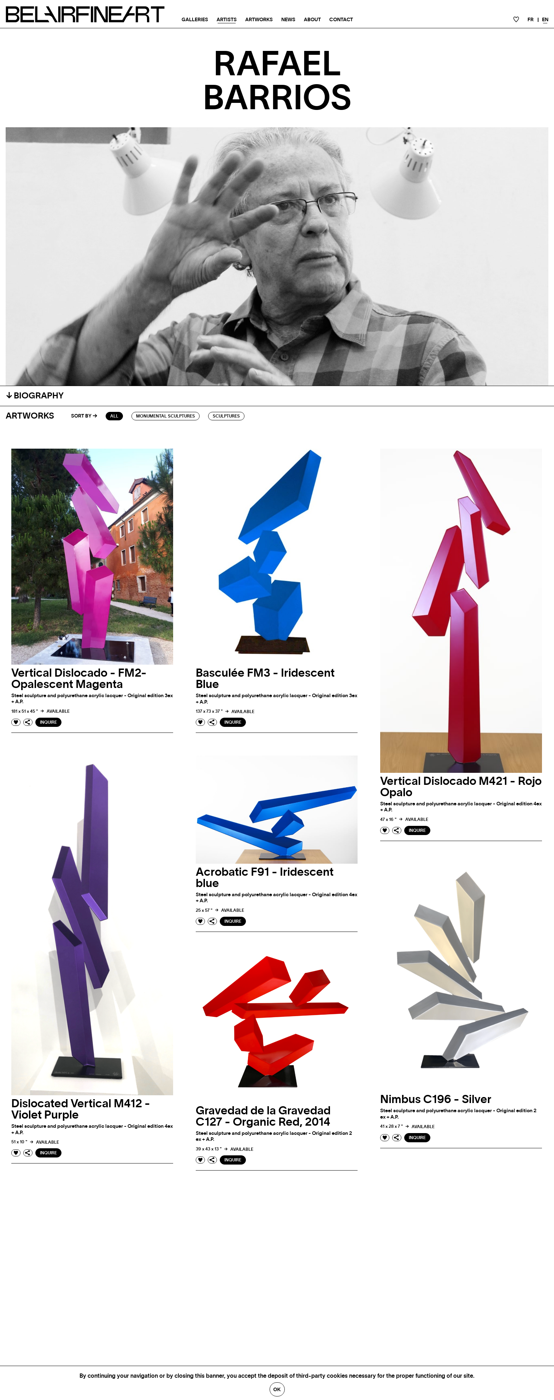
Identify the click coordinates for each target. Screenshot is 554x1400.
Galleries (195, 19)
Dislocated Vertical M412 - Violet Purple (80, 1109)
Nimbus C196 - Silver (435, 1099)
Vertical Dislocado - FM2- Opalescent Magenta (79, 678)
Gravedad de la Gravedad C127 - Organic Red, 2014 (263, 1116)
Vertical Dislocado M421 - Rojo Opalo (461, 787)
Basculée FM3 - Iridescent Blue (265, 678)
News (288, 19)
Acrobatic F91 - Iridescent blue (265, 878)
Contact (341, 19)
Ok (277, 1389)
